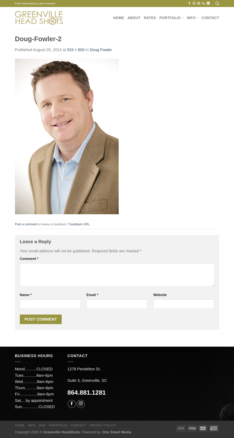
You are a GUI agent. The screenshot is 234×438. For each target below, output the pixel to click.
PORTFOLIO (171, 18)
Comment (29, 259)
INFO (192, 18)
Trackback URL (78, 224)
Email (92, 295)
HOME (118, 18)
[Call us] (203, 3)
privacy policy (102, 425)
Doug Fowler (101, 50)
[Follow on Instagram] (194, 3)
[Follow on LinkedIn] (208, 3)
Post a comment (26, 224)
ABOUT (134, 18)
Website (160, 295)
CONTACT (210, 18)
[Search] (217, 3)
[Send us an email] (198, 3)
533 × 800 (75, 50)
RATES (150, 18)
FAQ (42, 425)
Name (26, 295)
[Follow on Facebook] (189, 3)
